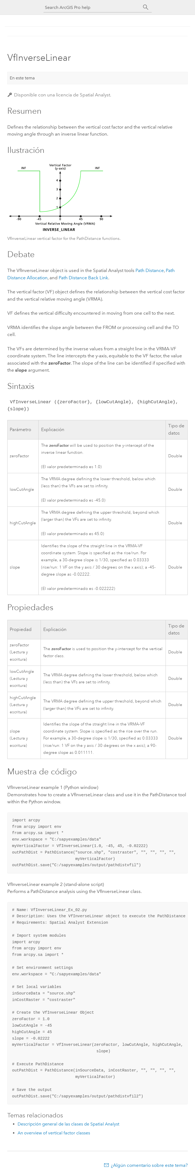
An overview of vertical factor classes (54, 1132)
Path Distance (149, 270)
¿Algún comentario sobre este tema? (149, 1165)
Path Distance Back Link (83, 277)
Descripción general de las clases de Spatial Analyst (68, 1124)
